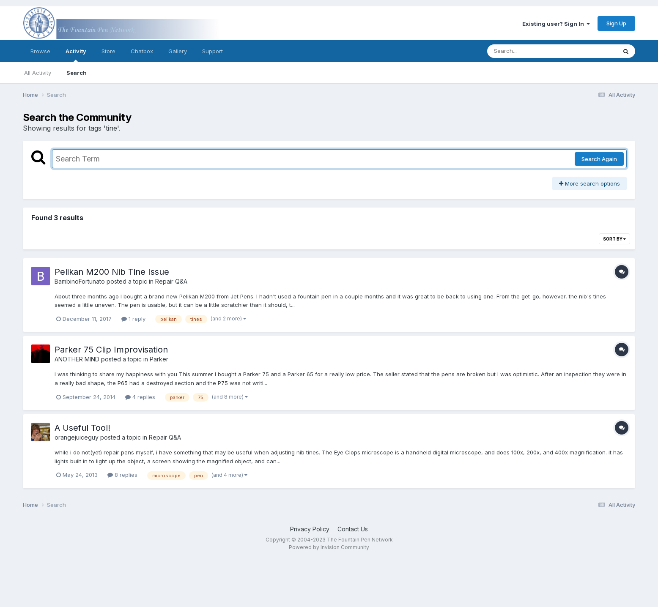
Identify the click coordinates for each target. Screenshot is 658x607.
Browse (40, 51)
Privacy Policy (309, 529)
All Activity (37, 72)
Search (76, 72)
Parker (159, 359)
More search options (589, 183)
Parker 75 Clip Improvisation (111, 350)
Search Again (599, 159)
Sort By (614, 238)
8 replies (122, 474)
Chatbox (142, 51)
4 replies (140, 397)
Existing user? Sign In (556, 23)
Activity (76, 55)
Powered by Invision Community (329, 547)
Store (108, 51)
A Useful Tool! (82, 428)
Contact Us (352, 529)
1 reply (133, 318)
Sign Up (616, 23)
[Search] (528, 51)
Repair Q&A (171, 281)
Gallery (177, 51)
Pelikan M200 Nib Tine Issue (112, 272)
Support (212, 51)
